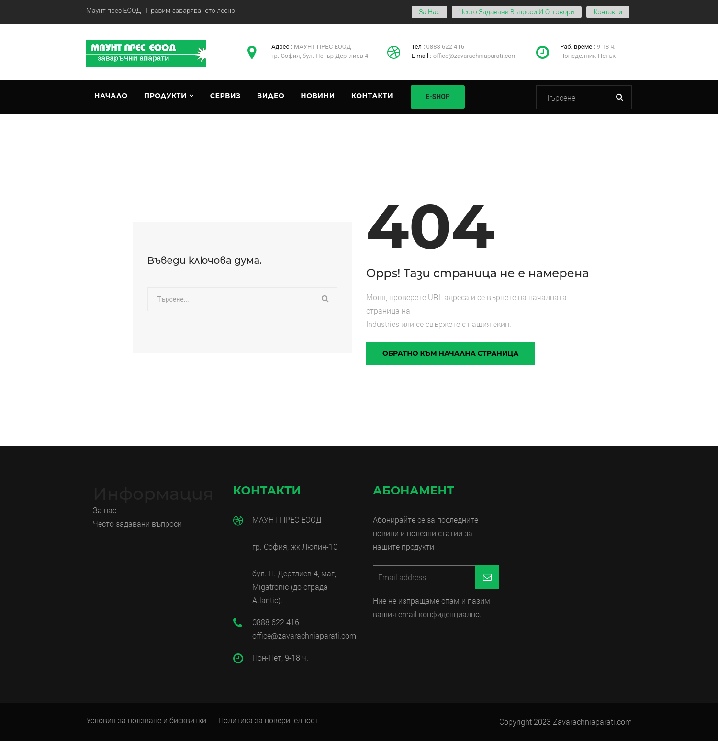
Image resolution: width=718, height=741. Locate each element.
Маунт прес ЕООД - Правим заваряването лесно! (161, 10)
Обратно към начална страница (450, 353)
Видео (271, 95)
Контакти (608, 12)
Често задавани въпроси (138, 523)
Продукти (165, 95)
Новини (318, 95)
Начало (111, 95)
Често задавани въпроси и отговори (516, 12)
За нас (429, 12)
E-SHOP (438, 97)
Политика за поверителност (268, 720)
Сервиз (225, 95)
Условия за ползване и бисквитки (146, 720)
